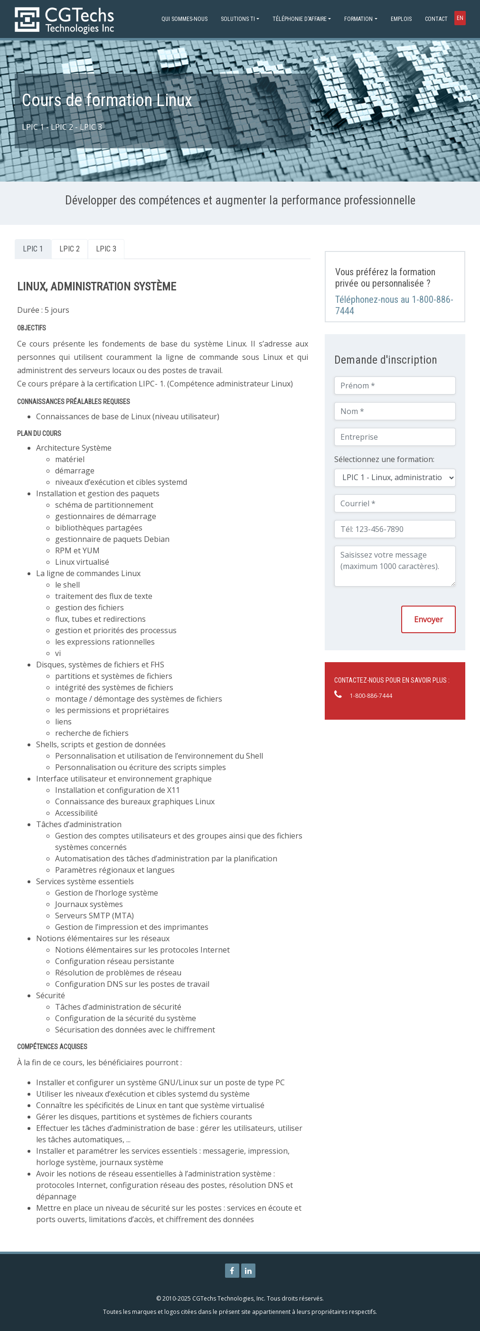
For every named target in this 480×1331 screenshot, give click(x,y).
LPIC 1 (33, 248)
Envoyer (428, 619)
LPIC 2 (69, 248)
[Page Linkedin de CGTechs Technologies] (248, 1270)
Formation (358, 19)
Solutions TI (238, 19)
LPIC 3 (106, 248)
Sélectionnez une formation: (384, 459)
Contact (436, 19)
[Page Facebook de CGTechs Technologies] (232, 1270)
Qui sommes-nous (184, 19)
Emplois (401, 19)
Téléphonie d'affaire (300, 19)
